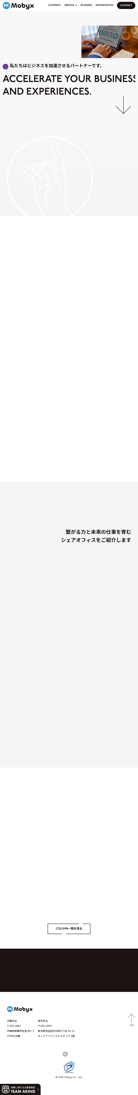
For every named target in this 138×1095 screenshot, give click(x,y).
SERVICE (69, 5)
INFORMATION (104, 5)
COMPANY (54, 5)
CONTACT (126, 5)
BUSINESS (86, 5)
